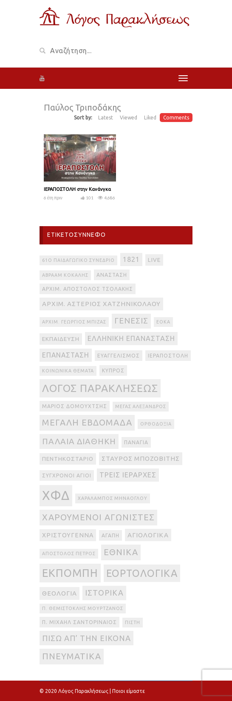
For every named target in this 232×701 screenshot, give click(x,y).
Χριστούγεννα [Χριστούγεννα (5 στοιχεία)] (67, 535)
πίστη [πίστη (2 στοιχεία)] (132, 622)
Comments (176, 117)
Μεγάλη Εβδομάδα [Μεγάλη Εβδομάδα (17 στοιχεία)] (87, 422)
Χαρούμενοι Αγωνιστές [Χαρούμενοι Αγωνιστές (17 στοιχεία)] (98, 517)
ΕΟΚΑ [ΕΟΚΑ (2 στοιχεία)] (163, 321)
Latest (105, 117)
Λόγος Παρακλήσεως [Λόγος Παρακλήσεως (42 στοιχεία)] (100, 388)
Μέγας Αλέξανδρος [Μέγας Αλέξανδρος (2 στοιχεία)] (140, 406)
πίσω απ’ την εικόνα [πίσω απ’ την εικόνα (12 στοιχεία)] (86, 638)
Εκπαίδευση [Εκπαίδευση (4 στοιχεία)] (60, 339)
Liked (150, 117)
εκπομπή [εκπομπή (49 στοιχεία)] (70, 573)
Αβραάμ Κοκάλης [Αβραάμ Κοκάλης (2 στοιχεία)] (65, 275)
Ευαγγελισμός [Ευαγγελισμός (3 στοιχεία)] (118, 355)
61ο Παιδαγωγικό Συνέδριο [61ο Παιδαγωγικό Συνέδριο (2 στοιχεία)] (78, 260)
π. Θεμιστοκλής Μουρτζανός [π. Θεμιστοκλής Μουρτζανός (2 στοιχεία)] (82, 608)
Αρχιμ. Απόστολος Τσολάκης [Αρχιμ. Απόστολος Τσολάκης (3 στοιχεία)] (87, 289)
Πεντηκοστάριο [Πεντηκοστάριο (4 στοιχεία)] (67, 459)
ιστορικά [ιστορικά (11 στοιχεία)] (104, 592)
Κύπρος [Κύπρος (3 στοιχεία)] (113, 370)
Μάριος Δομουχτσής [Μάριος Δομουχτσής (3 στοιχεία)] (74, 406)
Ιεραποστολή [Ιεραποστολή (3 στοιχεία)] (168, 355)
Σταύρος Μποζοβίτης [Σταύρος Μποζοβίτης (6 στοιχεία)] (141, 458)
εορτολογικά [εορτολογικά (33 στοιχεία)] (142, 573)
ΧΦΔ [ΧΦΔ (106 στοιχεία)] (56, 495)
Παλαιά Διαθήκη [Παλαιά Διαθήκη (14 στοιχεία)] (79, 441)
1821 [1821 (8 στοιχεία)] (131, 259)
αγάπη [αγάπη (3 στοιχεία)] (110, 535)
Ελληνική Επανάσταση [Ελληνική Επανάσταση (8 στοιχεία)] (131, 338)
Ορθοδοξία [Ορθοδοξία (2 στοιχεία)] (156, 423)
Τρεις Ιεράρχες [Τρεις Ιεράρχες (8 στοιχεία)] (127, 475)
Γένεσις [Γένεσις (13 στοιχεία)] (131, 320)
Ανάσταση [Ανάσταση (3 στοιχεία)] (111, 275)
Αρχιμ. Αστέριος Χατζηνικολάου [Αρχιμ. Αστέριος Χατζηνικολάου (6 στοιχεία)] (101, 303)
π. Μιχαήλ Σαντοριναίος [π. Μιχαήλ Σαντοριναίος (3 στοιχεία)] (79, 622)
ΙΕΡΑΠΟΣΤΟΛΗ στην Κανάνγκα (77, 189)
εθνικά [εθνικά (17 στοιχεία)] (121, 552)
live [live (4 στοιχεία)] (154, 260)
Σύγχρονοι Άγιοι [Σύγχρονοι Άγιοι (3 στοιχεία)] (66, 475)
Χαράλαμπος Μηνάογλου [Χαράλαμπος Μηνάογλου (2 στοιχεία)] (112, 498)
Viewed (128, 117)
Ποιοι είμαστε (128, 691)
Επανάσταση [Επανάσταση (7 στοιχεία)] (65, 355)
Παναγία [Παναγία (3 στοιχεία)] (136, 442)
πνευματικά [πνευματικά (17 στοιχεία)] (71, 656)
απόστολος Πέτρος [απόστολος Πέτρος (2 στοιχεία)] (69, 553)
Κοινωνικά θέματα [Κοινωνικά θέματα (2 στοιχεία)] (68, 370)
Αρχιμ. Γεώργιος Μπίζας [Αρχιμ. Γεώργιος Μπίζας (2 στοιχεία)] (74, 321)
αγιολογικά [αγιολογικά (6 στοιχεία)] (148, 535)
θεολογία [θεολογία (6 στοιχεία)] (59, 593)
